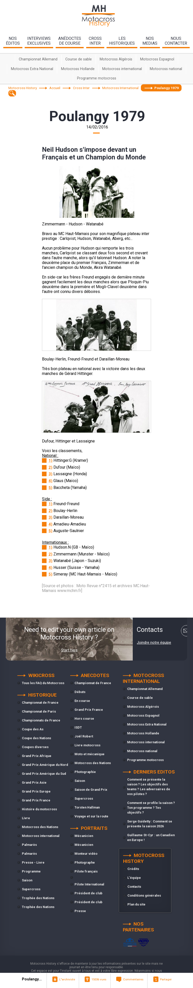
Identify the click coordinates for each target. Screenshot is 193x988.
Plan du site (136, 904)
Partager (166, 979)
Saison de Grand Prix (91, 790)
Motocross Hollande (78, 69)
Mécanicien (84, 836)
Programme (31, 871)
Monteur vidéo (86, 853)
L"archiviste (67, 979)
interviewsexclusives (39, 41)
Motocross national (166, 69)
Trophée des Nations (38, 898)
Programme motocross (96, 78)
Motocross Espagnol (157, 59)
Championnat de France (40, 702)
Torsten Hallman (87, 807)
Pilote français (86, 871)
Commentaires (133, 979)
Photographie (85, 772)
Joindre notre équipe (154, 642)
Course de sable (78, 59)
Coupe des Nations (36, 738)
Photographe (85, 862)
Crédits (133, 869)
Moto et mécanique (90, 754)
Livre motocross (87, 745)
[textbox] (12, 93)
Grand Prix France (36, 800)
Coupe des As (32, 729)
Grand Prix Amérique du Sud (44, 774)
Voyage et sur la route (91, 816)
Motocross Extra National (32, 69)
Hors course (84, 718)
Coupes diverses (35, 747)
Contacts (134, 886)
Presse (80, 911)
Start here (69, 650)
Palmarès (29, 845)
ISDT (78, 727)
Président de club (88, 893)
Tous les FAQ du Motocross (43, 683)
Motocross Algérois (116, 59)
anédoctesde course (69, 41)
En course (82, 701)
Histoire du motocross (39, 809)
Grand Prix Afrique (36, 756)
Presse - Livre (33, 862)
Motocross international (122, 69)
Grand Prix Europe (36, 791)
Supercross (31, 889)
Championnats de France (41, 720)
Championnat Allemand (38, 59)
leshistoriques (122, 41)
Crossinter (95, 41)
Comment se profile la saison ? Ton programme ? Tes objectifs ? (151, 807)
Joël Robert (84, 736)
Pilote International (89, 884)
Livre (26, 818)
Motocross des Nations (40, 827)
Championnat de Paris (39, 711)
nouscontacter (176, 41)
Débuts (80, 692)
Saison (27, 880)
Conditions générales (144, 895)
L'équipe (134, 878)
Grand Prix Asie (34, 782)
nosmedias (149, 41)
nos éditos (13, 41)
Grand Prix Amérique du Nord (45, 765)
